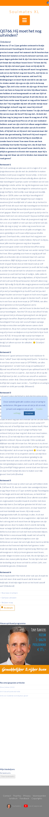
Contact (7, 795)
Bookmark (7, 607)
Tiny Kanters (14, 806)
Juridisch (13, 798)
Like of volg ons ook (33, 806)
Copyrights (37, 798)
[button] (24, 20)
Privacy (27, 795)
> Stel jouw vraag (6, 603)
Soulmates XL (24, 11)
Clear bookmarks (7, 776)
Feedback (24, 798)
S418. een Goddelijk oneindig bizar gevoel (14, 696)
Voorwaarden (39, 795)
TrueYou (17, 795)
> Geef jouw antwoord (8, 598)
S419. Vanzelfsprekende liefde (10, 691)
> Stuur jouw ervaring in (9, 593)
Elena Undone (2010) (7, 687)
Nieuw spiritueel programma (12, 623)
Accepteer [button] (29, 413)
